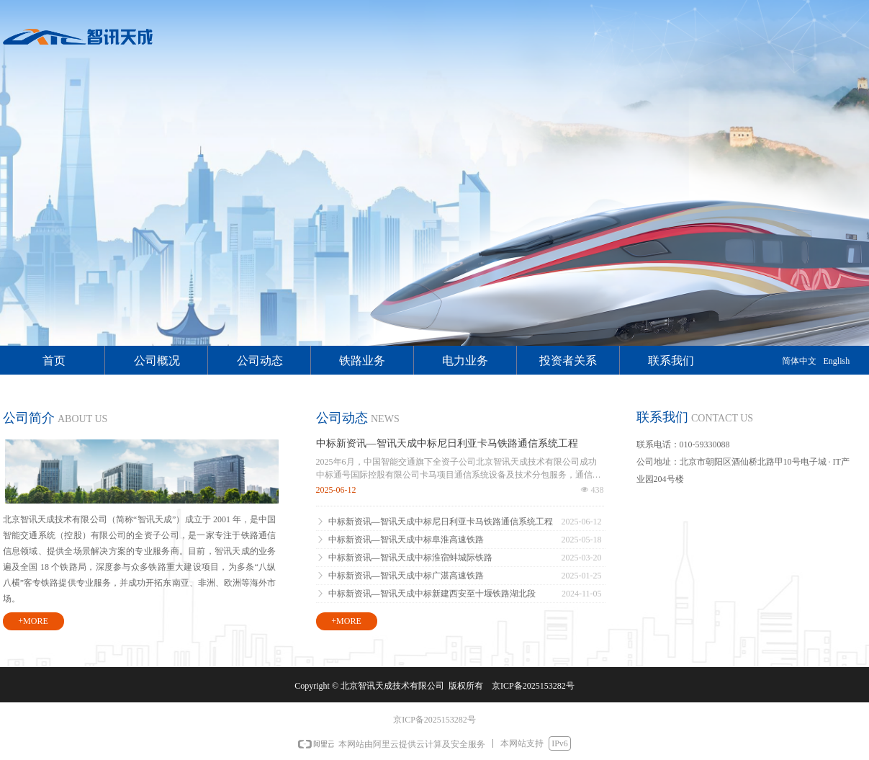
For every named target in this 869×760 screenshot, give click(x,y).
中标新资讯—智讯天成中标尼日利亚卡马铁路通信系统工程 (447, 443)
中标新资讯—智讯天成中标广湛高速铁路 (406, 576)
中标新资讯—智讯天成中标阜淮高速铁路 (406, 540)
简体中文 (799, 361)
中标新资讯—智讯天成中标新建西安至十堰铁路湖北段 (432, 594)
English (837, 361)
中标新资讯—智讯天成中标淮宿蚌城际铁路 (410, 558)
